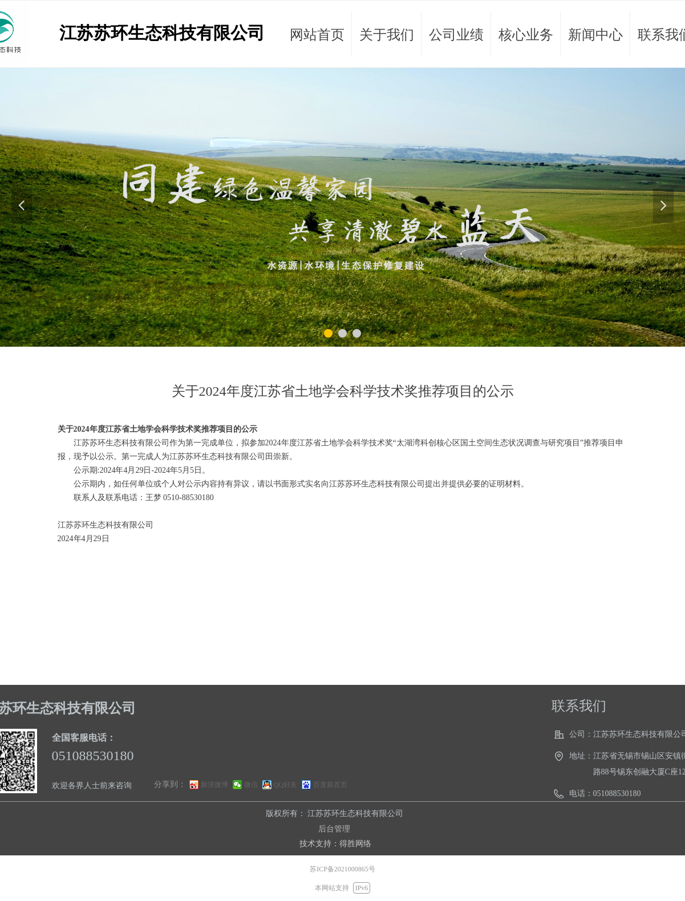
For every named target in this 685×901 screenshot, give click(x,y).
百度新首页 (330, 785)
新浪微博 (214, 785)
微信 (251, 785)
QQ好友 (285, 785)
